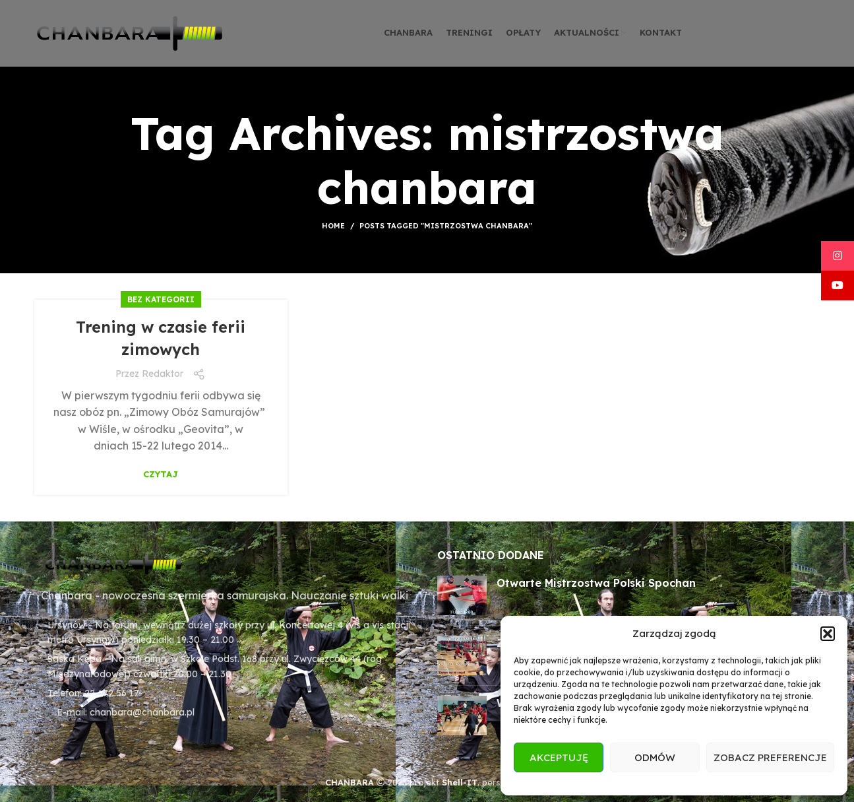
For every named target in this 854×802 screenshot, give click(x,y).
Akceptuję (559, 757)
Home (333, 225)
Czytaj (160, 474)
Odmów (654, 757)
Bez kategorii (161, 299)
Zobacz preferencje (770, 757)
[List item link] (226, 693)
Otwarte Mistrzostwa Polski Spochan (596, 582)
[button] (827, 633)
